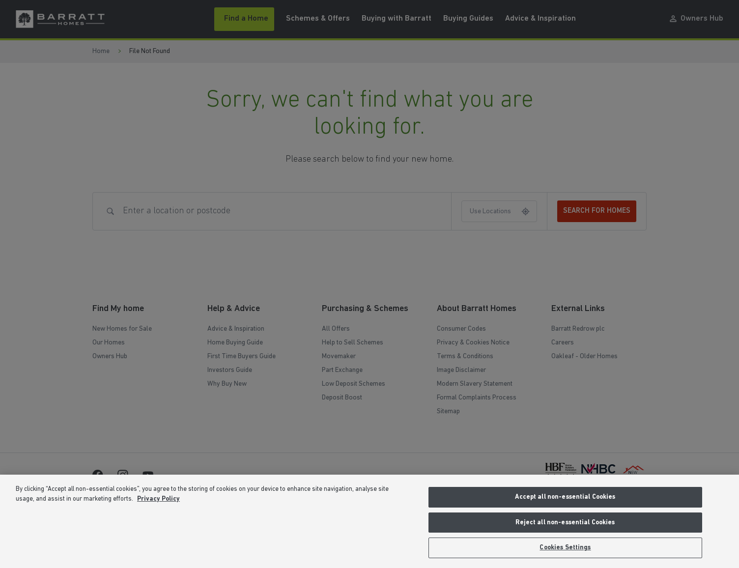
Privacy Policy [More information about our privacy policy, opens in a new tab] (158, 499)
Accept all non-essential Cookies (565, 497)
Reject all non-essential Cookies (565, 522)
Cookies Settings (565, 547)
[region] (369, 521)
